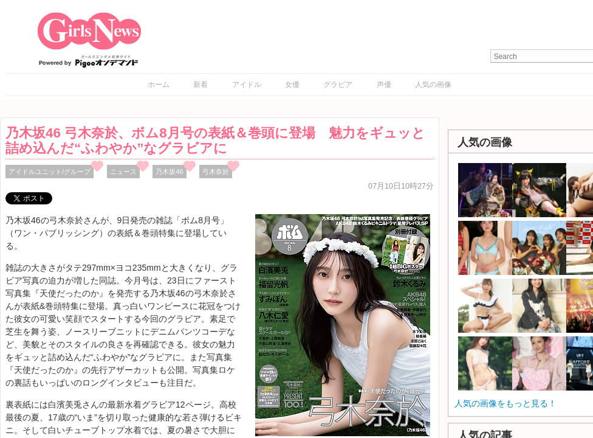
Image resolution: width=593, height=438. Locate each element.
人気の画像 (433, 84)
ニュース (123, 171)
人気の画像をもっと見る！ (505, 403)
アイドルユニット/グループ (50, 171)
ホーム (159, 84)
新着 (200, 84)
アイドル (246, 84)
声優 (384, 84)
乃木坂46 (169, 171)
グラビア (337, 84)
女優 (292, 84)
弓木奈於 (215, 171)
